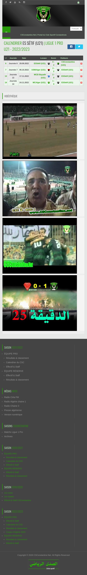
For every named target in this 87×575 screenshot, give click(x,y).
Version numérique (13, 414)
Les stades (9, 496)
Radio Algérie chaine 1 (15, 401)
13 (6, 76)
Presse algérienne (13, 410)
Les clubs (8, 493)
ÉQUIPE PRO (11, 353)
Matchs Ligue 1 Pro (13, 432)
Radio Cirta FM (11, 397)
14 (6, 82)
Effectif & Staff (13, 366)
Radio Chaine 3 (11, 406)
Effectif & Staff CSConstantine (17, 500)
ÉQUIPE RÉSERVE (13, 371)
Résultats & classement (17, 358)
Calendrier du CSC (15, 362)
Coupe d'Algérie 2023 (15, 532)
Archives (8, 436)
